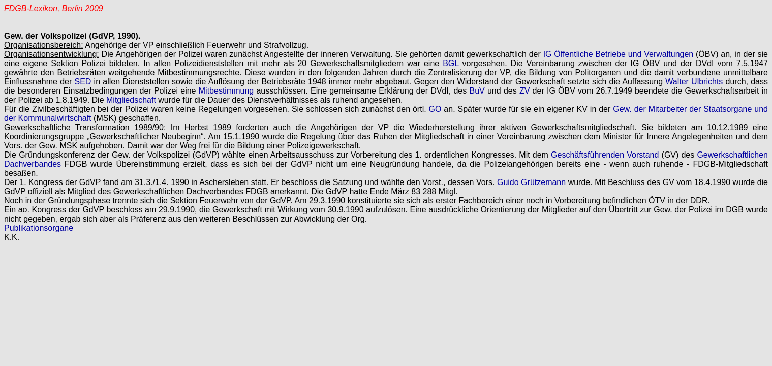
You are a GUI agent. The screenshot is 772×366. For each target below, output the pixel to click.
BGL (450, 63)
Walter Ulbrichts (694, 81)
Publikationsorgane (38, 228)
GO (435, 109)
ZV (524, 90)
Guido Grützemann (531, 182)
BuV (476, 90)
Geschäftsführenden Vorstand (605, 154)
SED (82, 81)
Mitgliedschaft (131, 100)
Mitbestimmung (226, 90)
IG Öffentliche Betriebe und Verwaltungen (618, 54)
